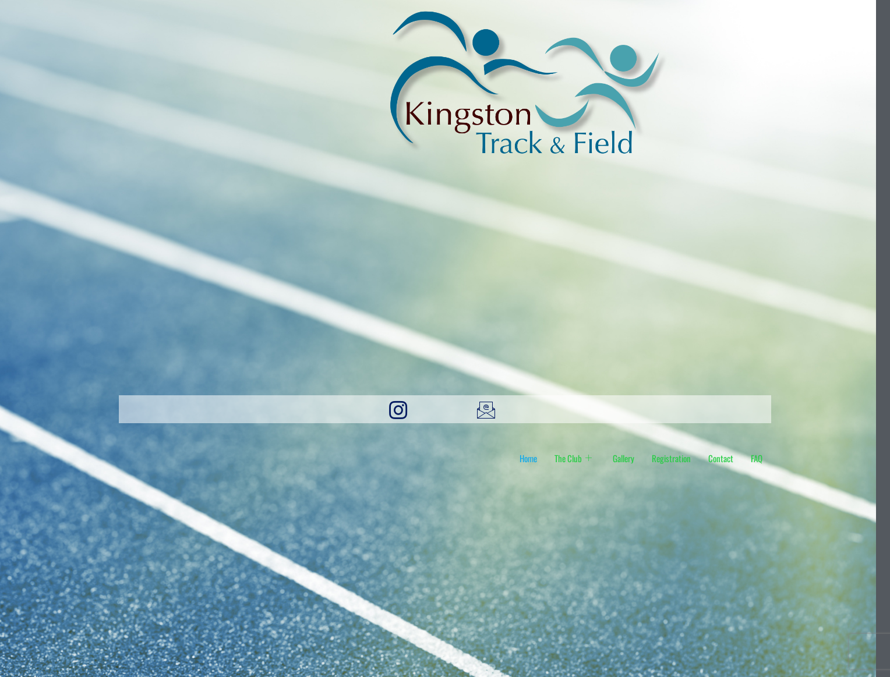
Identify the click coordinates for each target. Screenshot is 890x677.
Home (528, 458)
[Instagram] (401, 409)
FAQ (756, 458)
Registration (671, 458)
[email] (489, 409)
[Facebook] (313, 409)
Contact (720, 458)
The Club (573, 458)
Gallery (623, 458)
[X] (576, 409)
